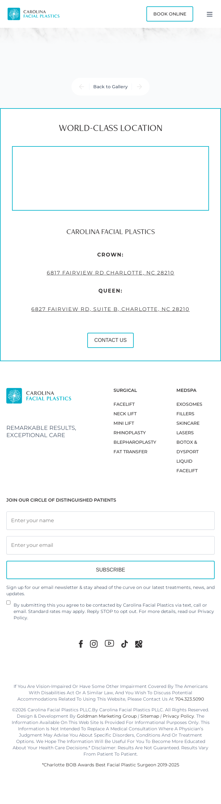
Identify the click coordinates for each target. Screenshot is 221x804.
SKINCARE (188, 423)
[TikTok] (124, 644)
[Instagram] (94, 644)
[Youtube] (109, 643)
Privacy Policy (178, 716)
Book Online (169, 14)
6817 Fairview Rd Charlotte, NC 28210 (111, 273)
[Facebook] (81, 644)
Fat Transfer (130, 452)
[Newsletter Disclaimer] (8, 605)
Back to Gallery (110, 87)
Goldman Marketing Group (107, 716)
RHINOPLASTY (130, 433)
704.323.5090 (189, 699)
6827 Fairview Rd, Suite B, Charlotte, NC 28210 (110, 309)
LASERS (185, 433)
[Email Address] (110, 545)
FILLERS (185, 414)
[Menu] (209, 14)
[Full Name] (110, 520)
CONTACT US (110, 340)
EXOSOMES (189, 404)
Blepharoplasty (135, 442)
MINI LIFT (124, 423)
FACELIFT (124, 404)
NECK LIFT (125, 414)
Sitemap (149, 716)
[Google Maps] (139, 644)
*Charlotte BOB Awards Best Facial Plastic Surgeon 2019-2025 (110, 765)
